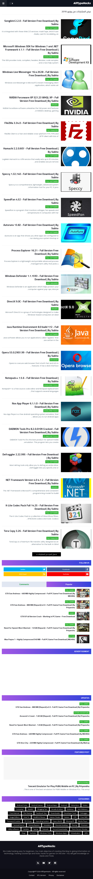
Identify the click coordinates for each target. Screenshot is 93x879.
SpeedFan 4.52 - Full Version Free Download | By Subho (31, 201)
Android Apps (52, 805)
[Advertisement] (46, 673)
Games (66, 817)
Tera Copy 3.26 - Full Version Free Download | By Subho (31, 532)
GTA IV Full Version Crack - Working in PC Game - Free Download (47, 616)
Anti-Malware (83, 809)
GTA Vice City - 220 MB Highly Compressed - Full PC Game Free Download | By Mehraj (53, 743)
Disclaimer (60, 875)
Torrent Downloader (60, 829)
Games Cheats (55, 817)
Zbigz (24, 833)
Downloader (55, 813)
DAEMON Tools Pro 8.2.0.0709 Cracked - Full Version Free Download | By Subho (33, 430)
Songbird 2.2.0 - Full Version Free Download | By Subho (31, 22)
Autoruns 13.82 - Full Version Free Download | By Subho (30, 226)
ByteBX (30, 809)
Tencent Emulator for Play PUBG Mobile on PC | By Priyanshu (58, 786)
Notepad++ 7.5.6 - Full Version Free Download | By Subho (31, 379)
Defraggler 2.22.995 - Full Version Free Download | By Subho (30, 456)
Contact (31, 875)
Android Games (37, 805)
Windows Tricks (45, 833)
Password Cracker (13, 821)
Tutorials (45, 829)
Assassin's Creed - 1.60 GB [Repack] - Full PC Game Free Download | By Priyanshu (54, 716)
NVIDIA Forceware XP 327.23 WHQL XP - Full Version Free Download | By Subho (33, 99)
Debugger (84, 813)
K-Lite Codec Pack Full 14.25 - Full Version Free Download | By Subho (32, 507)
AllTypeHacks (46, 871)
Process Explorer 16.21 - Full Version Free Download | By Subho (35, 252)
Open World (57, 821)
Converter (20, 809)
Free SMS (84, 817)
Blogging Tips (42, 809)
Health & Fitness (39, 817)
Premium (84, 825)
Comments (24, 584)
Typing (35, 829)
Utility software (13, 829)
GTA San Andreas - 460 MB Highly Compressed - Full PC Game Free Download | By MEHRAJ (40, 594)
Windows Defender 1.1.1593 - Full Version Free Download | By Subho (31, 277)
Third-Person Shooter (80, 829)
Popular (69, 584)
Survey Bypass (34, 825)
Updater (26, 829)
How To (26, 817)
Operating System (42, 821)
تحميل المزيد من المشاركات (47, 554)
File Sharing (27, 813)
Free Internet (14, 813)
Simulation (47, 825)
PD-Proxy (28, 821)
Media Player (83, 821)
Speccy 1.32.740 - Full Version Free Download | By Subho (30, 175)
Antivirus (70, 809)
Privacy (51, 875)
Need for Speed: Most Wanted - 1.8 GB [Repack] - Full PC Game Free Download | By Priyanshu (39, 629)
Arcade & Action (57, 809)
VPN (86, 833)
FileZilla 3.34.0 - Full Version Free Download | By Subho (31, 124)
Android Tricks (22, 805)
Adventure (75, 805)
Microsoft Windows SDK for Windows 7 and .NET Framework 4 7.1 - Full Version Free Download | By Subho (30, 50)
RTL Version (41, 875)
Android (64, 805)
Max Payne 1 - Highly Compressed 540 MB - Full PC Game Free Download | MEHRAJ (39, 639)
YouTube (33, 833)
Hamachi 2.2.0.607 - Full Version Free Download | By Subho (30, 150)
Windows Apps (61, 833)
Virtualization (75, 833)
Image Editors (14, 817)
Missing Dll (70, 821)
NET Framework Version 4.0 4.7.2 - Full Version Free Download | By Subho (32, 481)
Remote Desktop (61, 825)
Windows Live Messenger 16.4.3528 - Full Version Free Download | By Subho (30, 73)
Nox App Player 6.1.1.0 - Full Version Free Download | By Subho (35, 405)
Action (85, 805)
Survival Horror (18, 825)
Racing (74, 825)
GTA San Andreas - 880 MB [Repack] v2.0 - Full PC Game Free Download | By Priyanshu (42, 606)
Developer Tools (70, 813)
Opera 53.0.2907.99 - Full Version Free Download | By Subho (30, 354)
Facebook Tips (41, 813)
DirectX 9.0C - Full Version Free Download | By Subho (32, 303)
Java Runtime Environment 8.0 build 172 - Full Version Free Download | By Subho (32, 328)
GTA (75, 817)
